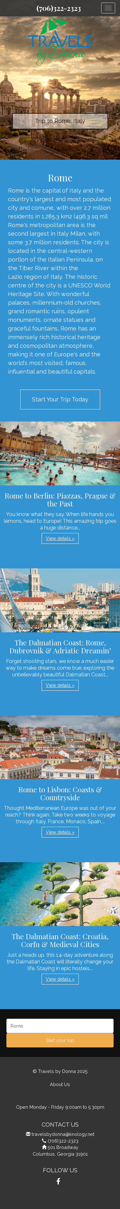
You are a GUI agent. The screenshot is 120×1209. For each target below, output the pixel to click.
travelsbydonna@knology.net (63, 1134)
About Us (60, 1084)
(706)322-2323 (58, 8)
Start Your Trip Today (60, 399)
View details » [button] (60, 538)
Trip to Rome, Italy (60, 121)
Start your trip (60, 1040)
